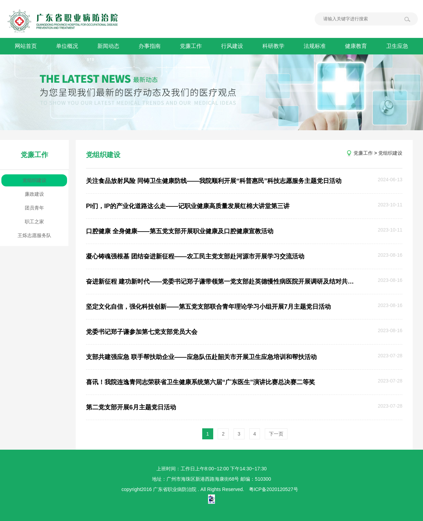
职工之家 (34, 221)
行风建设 (232, 46)
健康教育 (356, 46)
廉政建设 (34, 194)
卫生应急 (397, 46)
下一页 (276, 434)
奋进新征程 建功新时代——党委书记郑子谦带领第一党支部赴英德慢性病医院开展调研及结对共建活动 (220, 281)
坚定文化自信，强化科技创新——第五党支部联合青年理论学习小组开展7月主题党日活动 (208, 306)
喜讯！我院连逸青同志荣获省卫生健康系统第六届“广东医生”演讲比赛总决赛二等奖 (200, 382)
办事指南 (150, 46)
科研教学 (273, 46)
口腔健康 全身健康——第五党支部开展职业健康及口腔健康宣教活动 (179, 231)
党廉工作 (191, 46)
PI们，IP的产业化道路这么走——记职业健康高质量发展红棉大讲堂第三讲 (188, 206)
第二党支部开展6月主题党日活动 (131, 407)
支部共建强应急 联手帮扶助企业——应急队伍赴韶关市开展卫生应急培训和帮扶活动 (201, 357)
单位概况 (67, 46)
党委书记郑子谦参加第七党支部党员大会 (141, 331)
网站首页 (26, 46)
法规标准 (315, 46)
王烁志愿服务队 (34, 235)
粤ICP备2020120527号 (273, 489)
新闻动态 (108, 46)
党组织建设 (34, 180)
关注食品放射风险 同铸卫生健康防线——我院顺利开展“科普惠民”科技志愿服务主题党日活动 (213, 180)
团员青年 (34, 208)
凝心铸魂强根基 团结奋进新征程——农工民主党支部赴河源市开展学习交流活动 (195, 256)
